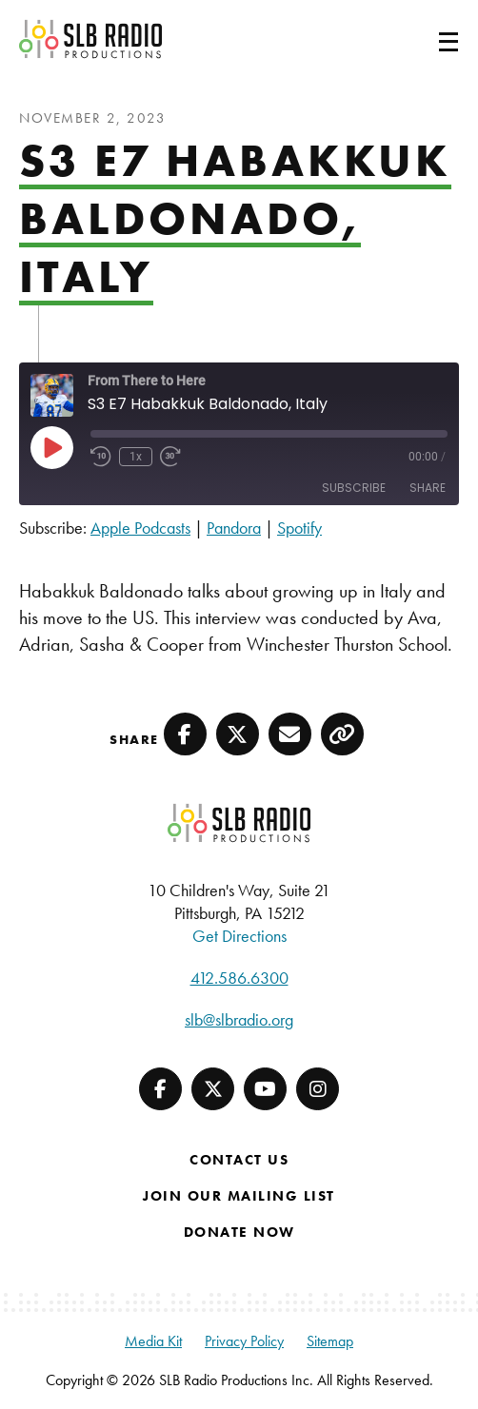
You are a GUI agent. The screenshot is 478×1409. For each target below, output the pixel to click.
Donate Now (239, 1232)
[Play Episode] (51, 447)
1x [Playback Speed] (135, 456)
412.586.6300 (239, 977)
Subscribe (354, 487)
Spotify (299, 527)
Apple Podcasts (140, 527)
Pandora (234, 527)
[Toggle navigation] (425, 39)
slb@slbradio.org (239, 1019)
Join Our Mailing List (239, 1195)
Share (427, 487)
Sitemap (330, 1341)
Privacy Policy (244, 1341)
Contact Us (239, 1159)
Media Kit (153, 1341)
